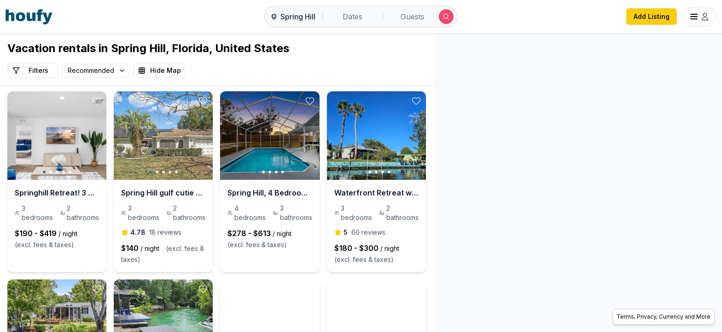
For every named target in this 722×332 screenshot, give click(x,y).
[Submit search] (446, 16)
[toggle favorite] (132, 101)
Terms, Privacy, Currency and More (663, 316)
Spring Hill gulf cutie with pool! (211, 192)
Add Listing (652, 16)
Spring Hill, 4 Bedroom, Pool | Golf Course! (359, 192)
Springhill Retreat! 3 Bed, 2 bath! (73, 192)
